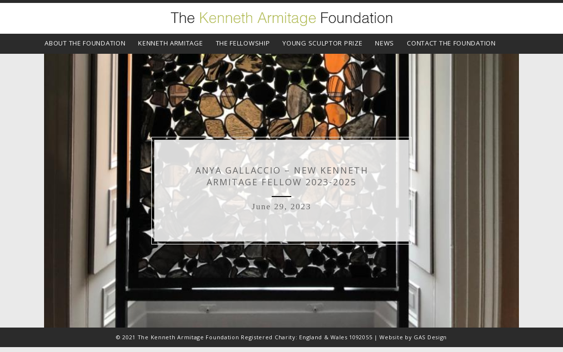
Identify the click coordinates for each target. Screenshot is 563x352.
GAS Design (430, 337)
